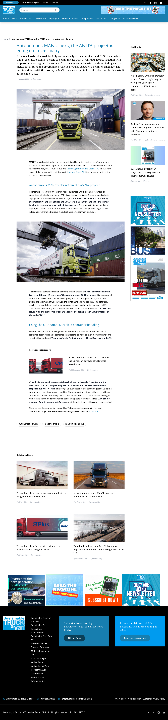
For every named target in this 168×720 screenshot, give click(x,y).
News (14, 18)
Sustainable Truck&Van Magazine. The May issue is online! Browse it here (145, 172)
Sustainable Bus (38, 625)
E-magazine (11, 2)
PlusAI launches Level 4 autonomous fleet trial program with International (42, 495)
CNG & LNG (101, 18)
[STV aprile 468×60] (133, 10)
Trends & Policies (70, 18)
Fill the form (74, 638)
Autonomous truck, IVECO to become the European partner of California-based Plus (89, 361)
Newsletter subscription (30, 2)
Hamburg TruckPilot (76, 172)
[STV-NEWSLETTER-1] (148, 210)
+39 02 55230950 (46, 698)
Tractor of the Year (40, 647)
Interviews (161, 140)
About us (45, 2)
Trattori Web (37, 673)
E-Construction (38, 681)
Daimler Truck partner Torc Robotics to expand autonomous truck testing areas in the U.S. (99, 550)
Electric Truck (26, 18)
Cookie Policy (134, 698)
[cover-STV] (148, 278)
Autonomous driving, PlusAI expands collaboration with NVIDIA (94, 495)
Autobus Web (37, 677)
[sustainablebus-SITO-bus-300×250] (148, 240)
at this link (93, 411)
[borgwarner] (26, 590)
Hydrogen (54, 18)
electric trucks (52, 423)
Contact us (54, 2)
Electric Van (41, 18)
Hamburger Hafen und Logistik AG (83, 168)
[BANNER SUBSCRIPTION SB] (103, 590)
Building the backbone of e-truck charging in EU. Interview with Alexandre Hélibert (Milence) (147, 129)
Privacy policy (120, 698)
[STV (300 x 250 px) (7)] (65, 590)
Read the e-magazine (135, 638)
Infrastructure (152, 140)
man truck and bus (74, 423)
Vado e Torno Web (40, 666)
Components (87, 18)
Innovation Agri (38, 658)
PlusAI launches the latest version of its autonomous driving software (38, 548)
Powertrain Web (38, 669)
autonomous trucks (28, 423)
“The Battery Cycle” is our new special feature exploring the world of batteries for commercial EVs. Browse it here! (147, 82)
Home (6, 18)
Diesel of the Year (39, 643)
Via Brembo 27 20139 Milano (18, 698)
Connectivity (94, 370)
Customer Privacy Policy (154, 698)
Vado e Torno (37, 662)
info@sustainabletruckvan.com (75, 698)
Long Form (115, 18)
